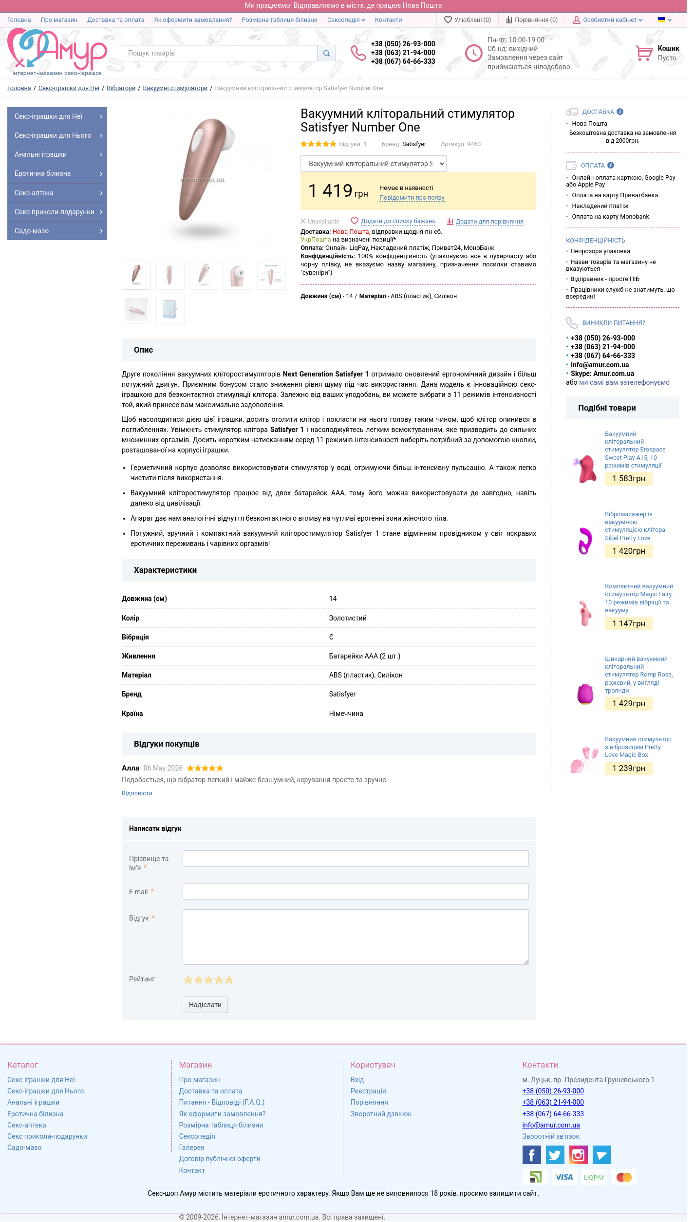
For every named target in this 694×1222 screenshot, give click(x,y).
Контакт (192, 1170)
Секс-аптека (26, 1125)
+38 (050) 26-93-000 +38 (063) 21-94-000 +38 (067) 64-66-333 (403, 52)
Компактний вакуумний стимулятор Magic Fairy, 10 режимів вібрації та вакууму (639, 598)
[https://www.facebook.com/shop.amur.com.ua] (532, 1155)
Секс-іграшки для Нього (45, 1091)
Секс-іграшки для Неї (41, 1080)
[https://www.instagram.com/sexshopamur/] (578, 1155)
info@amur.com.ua (551, 1125)
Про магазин (59, 19)
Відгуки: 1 (353, 144)
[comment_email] (356, 891)
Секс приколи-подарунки (47, 1136)
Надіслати (205, 1005)
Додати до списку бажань (398, 221)
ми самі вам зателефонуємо (624, 382)
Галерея (192, 1147)
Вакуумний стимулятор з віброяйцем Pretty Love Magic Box (638, 747)
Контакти (388, 19)
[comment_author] (356, 858)
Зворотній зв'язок (551, 1136)
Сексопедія (346, 19)
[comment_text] (356, 937)
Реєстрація (368, 1091)
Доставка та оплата (115, 19)
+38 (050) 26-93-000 (553, 1091)
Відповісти (137, 793)
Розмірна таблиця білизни (280, 19)
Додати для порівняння (490, 221)
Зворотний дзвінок (381, 1114)
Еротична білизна (35, 1114)
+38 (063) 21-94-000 (553, 1102)
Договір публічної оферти (220, 1159)
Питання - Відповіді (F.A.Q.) (222, 1102)
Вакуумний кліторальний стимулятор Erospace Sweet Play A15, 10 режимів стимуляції (635, 449)
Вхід (357, 1080)
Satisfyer (414, 144)
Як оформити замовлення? (193, 19)
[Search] (326, 53)
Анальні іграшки (33, 1102)
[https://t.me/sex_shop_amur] (602, 1155)
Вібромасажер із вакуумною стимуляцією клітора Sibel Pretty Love (635, 526)
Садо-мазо (24, 1147)
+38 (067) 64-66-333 (553, 1114)
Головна (19, 19)
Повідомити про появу (411, 197)
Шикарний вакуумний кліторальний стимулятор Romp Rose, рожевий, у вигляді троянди (639, 674)
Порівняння (369, 1102)
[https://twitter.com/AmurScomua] (555, 1155)
